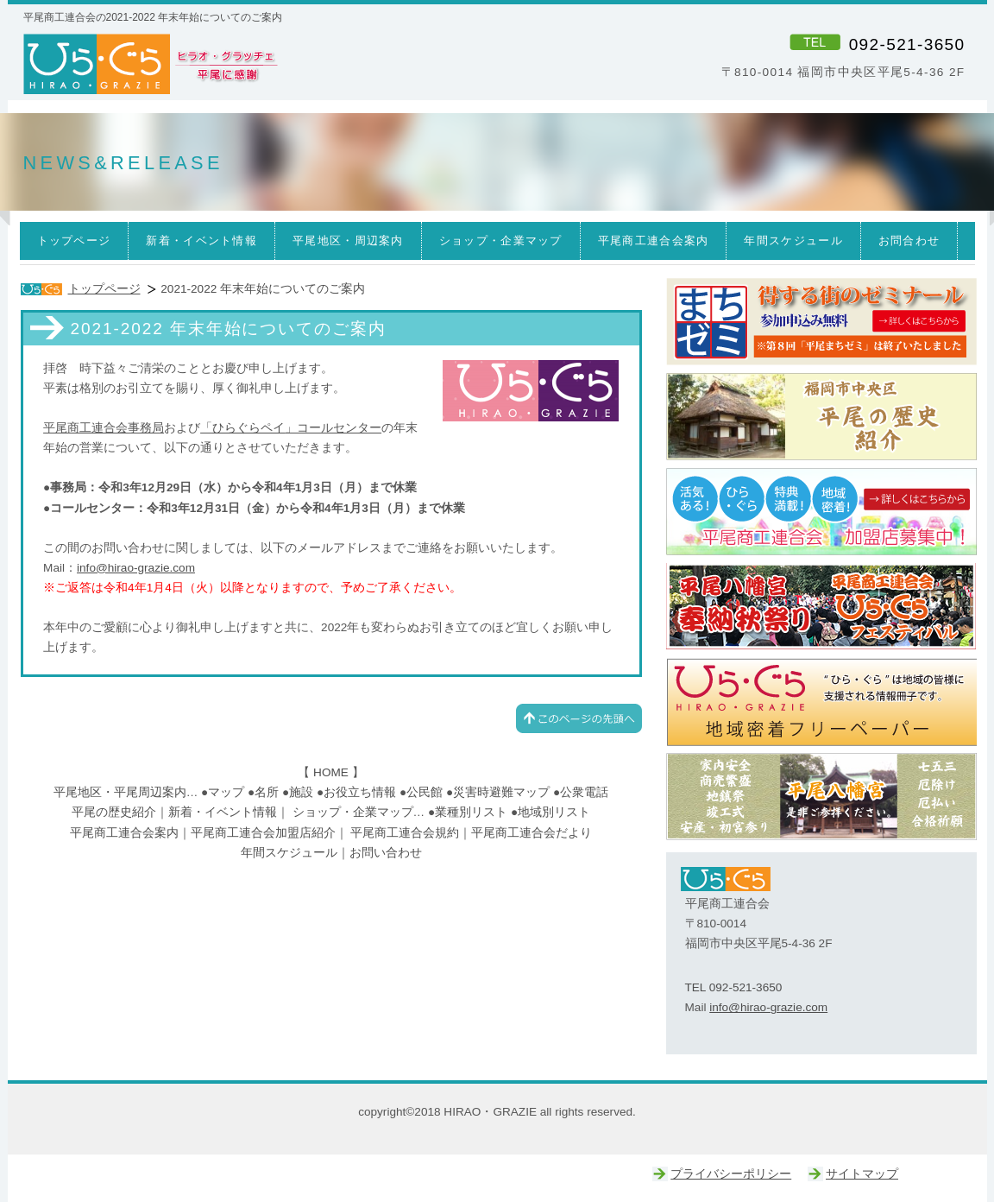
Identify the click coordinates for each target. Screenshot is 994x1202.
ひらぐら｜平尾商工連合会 (821, 512)
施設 (301, 792)
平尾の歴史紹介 (114, 812)
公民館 (424, 792)
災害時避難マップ (501, 792)
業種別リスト (471, 812)
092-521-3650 (907, 44)
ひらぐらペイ (248, 427)
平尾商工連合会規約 (404, 832)
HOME (331, 772)
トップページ (104, 288)
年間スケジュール (289, 852)
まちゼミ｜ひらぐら (821, 322)
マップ (226, 792)
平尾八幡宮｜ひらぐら (821, 797)
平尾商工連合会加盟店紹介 (263, 832)
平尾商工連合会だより (531, 832)
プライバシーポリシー (730, 1173)
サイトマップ (862, 1173)
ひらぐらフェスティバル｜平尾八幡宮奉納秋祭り (821, 607)
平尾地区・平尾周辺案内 (119, 792)
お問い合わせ (385, 852)
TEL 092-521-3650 (734, 987)
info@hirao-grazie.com (136, 567)
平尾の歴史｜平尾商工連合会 (821, 417)
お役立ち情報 (360, 792)
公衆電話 (584, 792)
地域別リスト (554, 812)
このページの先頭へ (579, 718)
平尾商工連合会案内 (124, 832)
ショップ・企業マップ (353, 812)
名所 (267, 792)
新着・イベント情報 (222, 812)
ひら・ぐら (257, 65)
